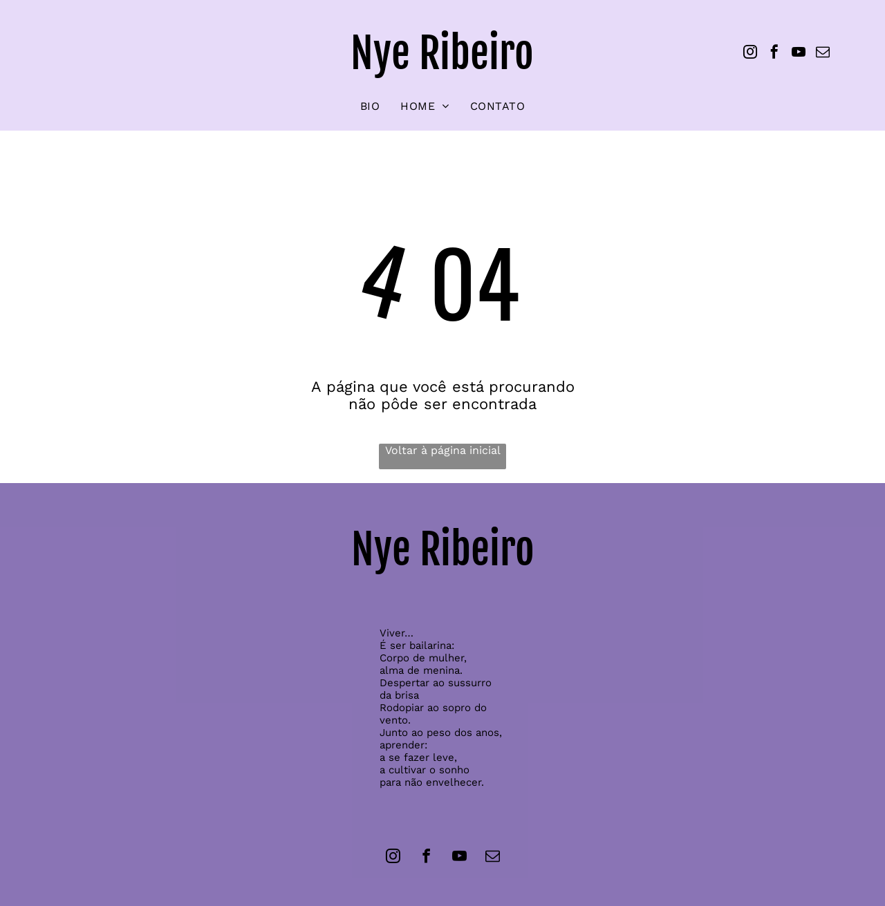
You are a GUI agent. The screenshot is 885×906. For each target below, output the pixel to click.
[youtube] (798, 53)
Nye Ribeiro (442, 53)
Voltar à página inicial (443, 450)
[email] (822, 53)
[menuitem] (370, 106)
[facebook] (774, 53)
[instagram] (750, 53)
